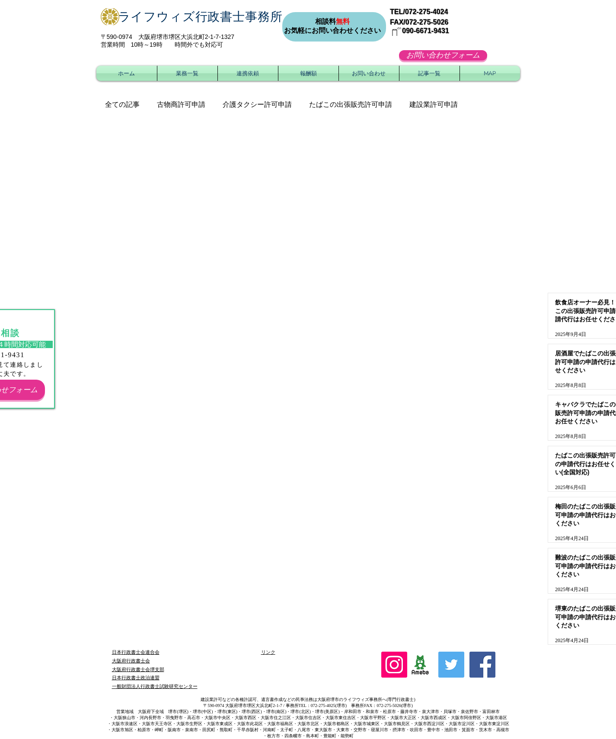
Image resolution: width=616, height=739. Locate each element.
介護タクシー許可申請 (257, 104)
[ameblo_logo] (420, 665)
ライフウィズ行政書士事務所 (200, 16)
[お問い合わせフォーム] (443, 55)
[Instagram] (394, 665)
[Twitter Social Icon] (451, 665)
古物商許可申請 (181, 104)
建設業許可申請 (433, 104)
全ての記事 (122, 104)
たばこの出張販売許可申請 (350, 104)
